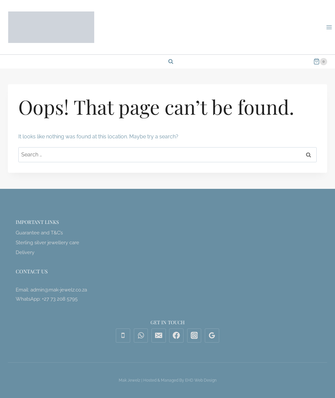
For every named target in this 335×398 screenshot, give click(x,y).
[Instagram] (194, 335)
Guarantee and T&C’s (39, 233)
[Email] (158, 335)
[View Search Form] (167, 61)
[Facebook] (176, 335)
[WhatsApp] (141, 335)
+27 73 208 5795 (60, 299)
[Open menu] (329, 27)
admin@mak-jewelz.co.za (58, 290)
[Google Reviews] (212, 335)
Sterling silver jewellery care (47, 243)
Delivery (25, 252)
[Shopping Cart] (320, 61)
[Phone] (123, 335)
